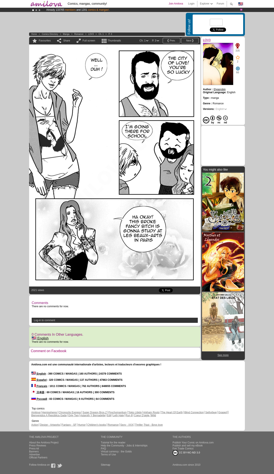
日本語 (37, 392)
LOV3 (91, 34)
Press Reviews (37, 445)
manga (66, 34)
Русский (39, 398)
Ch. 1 (101, 34)
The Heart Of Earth (172, 412)
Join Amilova (176, 3)
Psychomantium (117, 412)
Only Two (73, 415)
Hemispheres (49, 412)
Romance (78, 34)
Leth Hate (118, 415)
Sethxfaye (211, 412)
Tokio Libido (135, 412)
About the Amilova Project (43, 442)
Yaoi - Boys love (153, 424)
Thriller (139, 424)
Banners (34, 451)
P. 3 (110, 34)
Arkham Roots (151, 412)
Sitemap (105, 464)
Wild (153, 415)
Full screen (89, 40)
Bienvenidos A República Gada (49, 415)
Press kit (34, 448)
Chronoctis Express (70, 412)
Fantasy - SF (69, 424)
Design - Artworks (50, 424)
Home (34, 34)
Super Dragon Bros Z (94, 412)
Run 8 (128, 415)
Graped (222, 412)
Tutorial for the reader (113, 442)
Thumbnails (114, 40)
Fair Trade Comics (183, 448)
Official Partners (38, 457)
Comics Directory (50, 34)
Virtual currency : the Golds (116, 451)
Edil (109, 415)
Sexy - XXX (126, 424)
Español (39, 379)
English (40, 338)
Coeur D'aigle (142, 415)
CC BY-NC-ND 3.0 (186, 453)
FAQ (103, 448)
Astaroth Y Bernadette (93, 415)
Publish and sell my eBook (188, 445)
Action (34, 424)
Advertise (34, 454)
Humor (82, 424)
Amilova (35, 412)
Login (191, 3)
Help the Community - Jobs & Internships (124, 445)
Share (66, 40)
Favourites (45, 40)
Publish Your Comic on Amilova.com (193, 442)
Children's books (96, 424)
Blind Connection (194, 412)
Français (39, 386)
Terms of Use (108, 454)
